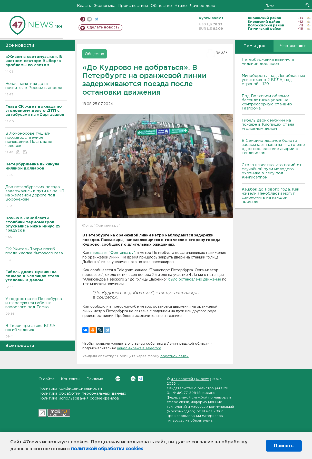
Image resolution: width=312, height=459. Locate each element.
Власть (84, 5)
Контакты (70, 379)
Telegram (140, 378)
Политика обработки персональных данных (82, 393)
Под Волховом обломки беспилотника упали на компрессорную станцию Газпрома (267, 102)
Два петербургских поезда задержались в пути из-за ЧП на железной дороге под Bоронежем (36, 196)
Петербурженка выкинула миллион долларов (268, 61)
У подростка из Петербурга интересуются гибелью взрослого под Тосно (36, 306)
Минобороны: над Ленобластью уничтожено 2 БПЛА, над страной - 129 (273, 80)
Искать (307, 5)
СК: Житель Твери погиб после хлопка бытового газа (36, 254)
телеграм (96, 19)
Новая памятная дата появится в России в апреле (36, 89)
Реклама (94, 379)
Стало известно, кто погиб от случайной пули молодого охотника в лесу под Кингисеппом (272, 171)
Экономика (104, 5)
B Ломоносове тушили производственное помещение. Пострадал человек (36, 143)
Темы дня (254, 46)
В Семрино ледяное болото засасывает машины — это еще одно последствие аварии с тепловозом (273, 147)
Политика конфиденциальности (70, 388)
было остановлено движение (194, 279)
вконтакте (89, 19)
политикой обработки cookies (107, 449)
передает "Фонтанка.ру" (112, 252)
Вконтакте (117, 378)
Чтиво (181, 5)
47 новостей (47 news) (191, 379)
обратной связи (174, 356)
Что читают (293, 46)
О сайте (46, 379)
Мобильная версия (82, 19)
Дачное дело (202, 5)
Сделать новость (103, 27)
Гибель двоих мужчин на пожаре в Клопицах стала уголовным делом (268, 124)
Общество (161, 5)
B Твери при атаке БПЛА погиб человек (36, 331)
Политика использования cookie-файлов (78, 398)
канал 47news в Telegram (139, 348)
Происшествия (133, 5)
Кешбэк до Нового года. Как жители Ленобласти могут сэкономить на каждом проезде (270, 195)
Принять (284, 445)
